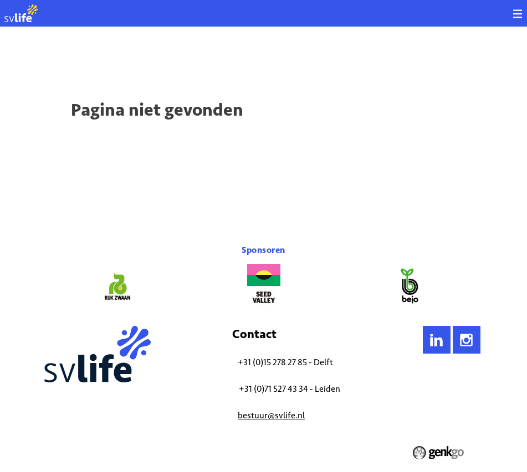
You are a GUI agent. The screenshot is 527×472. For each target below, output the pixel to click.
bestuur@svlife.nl (271, 415)
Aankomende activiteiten (154, 58)
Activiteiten (89, 58)
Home (53, 58)
